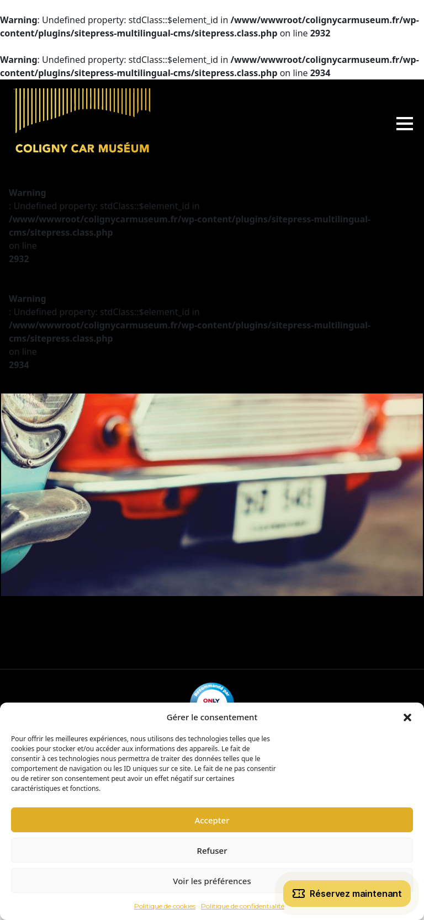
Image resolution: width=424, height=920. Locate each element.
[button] (407, 716)
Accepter (211, 820)
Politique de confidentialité (242, 906)
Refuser (212, 850)
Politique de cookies (164, 906)
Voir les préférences (212, 880)
